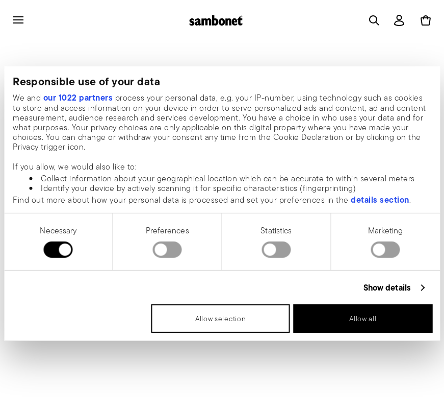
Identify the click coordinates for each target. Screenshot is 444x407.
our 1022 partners (78, 97)
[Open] (372, 20)
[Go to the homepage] (216, 20)
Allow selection (220, 319)
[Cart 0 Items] (423, 20)
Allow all (362, 319)
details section (380, 200)
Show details (387, 288)
